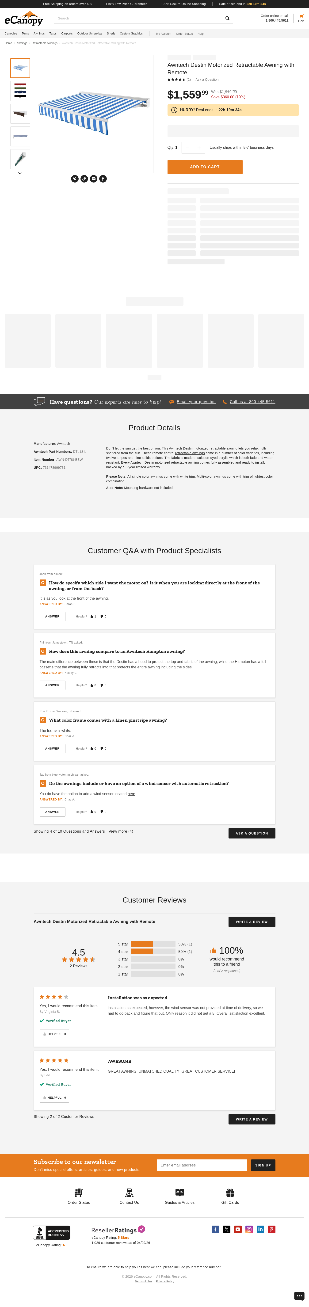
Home (8, 43)
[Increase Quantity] (199, 147)
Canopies (11, 33)
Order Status (184, 33)
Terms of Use (143, 1281)
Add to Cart (205, 167)
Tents (25, 33)
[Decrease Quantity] (187, 147)
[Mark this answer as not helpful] (101, 616)
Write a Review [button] (252, 922)
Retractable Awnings (44, 43)
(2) (189, 79)
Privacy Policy (165, 1281)
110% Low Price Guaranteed (127, 4)
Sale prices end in (242, 4)
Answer (52, 616)
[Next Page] (20, 173)
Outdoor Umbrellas (89, 33)
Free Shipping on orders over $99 (67, 4)
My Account (163, 33)
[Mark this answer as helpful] (91, 616)
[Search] (138, 18)
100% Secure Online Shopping (183, 4)
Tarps (53, 33)
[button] (192, 402)
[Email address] (202, 1165)
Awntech (63, 444)
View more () (121, 831)
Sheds (111, 33)
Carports (66, 33)
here (131, 794)
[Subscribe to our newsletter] (263, 1165)
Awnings (39, 33)
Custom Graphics (131, 33)
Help (201, 33)
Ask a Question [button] (206, 79)
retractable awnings (190, 453)
